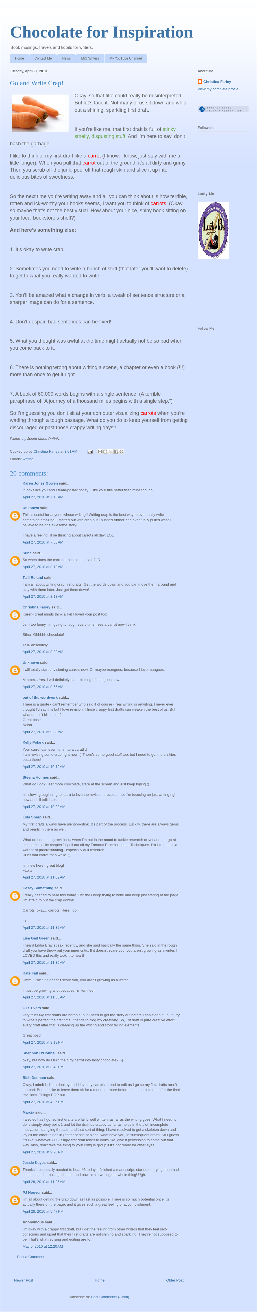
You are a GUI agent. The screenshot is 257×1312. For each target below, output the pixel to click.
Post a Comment (30, 1257)
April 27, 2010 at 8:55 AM (43, 687)
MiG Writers (90, 58)
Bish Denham (34, 1078)
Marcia (28, 1112)
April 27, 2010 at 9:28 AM (43, 732)
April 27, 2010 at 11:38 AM (44, 997)
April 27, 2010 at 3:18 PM (43, 1042)
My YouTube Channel (126, 58)
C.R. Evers (32, 1008)
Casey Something (38, 888)
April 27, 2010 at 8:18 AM (43, 596)
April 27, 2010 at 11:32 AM (44, 927)
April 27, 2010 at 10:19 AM (44, 767)
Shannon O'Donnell (39, 1053)
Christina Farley (36, 607)
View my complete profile (218, 89)
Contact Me (43, 58)
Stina (27, 553)
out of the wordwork (40, 697)
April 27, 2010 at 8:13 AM (43, 567)
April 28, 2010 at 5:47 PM (43, 1211)
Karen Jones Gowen (40, 483)
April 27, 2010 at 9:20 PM (43, 1152)
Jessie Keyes (34, 1162)
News (66, 58)
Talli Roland (33, 577)
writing (28, 459)
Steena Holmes (36, 777)
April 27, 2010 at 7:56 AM (43, 542)
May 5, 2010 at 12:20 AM (43, 1246)
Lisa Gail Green (36, 938)
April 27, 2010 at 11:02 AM (44, 877)
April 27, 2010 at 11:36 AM (44, 962)
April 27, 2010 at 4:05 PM (43, 1102)
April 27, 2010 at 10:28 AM (44, 807)
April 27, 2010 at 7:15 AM (43, 497)
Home (19, 58)
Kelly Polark (33, 742)
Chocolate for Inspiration (101, 32)
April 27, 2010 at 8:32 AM (43, 652)
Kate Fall (30, 973)
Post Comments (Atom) (110, 1297)
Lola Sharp (32, 817)
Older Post (175, 1280)
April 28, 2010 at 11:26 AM (44, 1182)
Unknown (31, 508)
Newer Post (23, 1280)
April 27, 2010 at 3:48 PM (43, 1067)
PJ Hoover (32, 1192)
